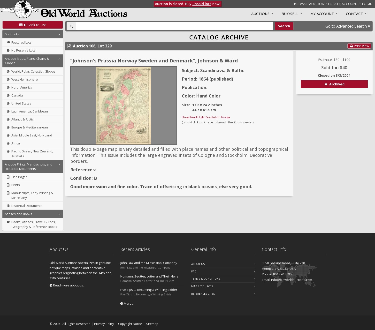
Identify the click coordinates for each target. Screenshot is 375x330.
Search (284, 26)
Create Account (343, 3)
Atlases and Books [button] (18, 214)
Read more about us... (67, 285)
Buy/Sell (290, 13)
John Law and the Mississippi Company (148, 263)
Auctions (260, 13)
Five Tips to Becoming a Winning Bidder (148, 289)
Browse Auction (309, 3)
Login (367, 3)
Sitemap (152, 324)
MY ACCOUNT (322, 13)
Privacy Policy (104, 324)
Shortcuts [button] (12, 34)
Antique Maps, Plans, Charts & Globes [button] (27, 60)
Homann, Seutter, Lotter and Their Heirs (149, 276)
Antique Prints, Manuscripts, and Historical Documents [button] (28, 166)
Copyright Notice (130, 324)
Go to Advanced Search (347, 26)
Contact (354, 13)
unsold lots (201, 3)
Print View (359, 46)
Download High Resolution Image (206, 117)
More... (127, 303)
